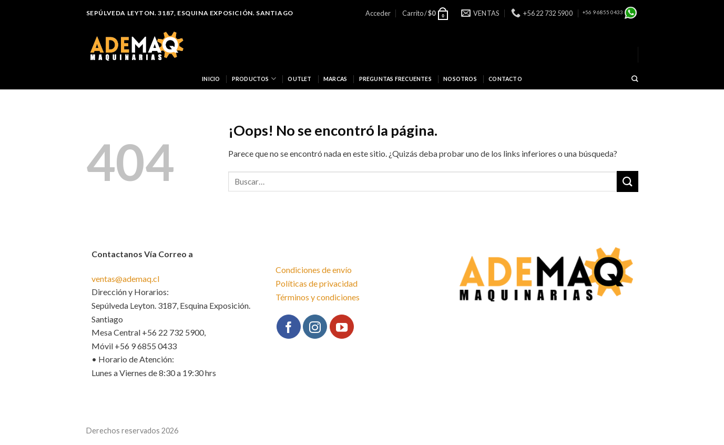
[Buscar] (634, 79)
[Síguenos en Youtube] (342, 327)
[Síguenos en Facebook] (289, 327)
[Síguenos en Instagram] (315, 327)
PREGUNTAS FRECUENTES (395, 79)
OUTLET (299, 79)
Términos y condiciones (318, 297)
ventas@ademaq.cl (125, 279)
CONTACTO (505, 79)
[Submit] (627, 181)
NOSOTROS (460, 79)
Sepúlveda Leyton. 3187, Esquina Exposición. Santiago (189, 13)
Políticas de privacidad (317, 283)
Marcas (335, 79)
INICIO (211, 79)
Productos (254, 79)
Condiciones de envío (314, 270)
